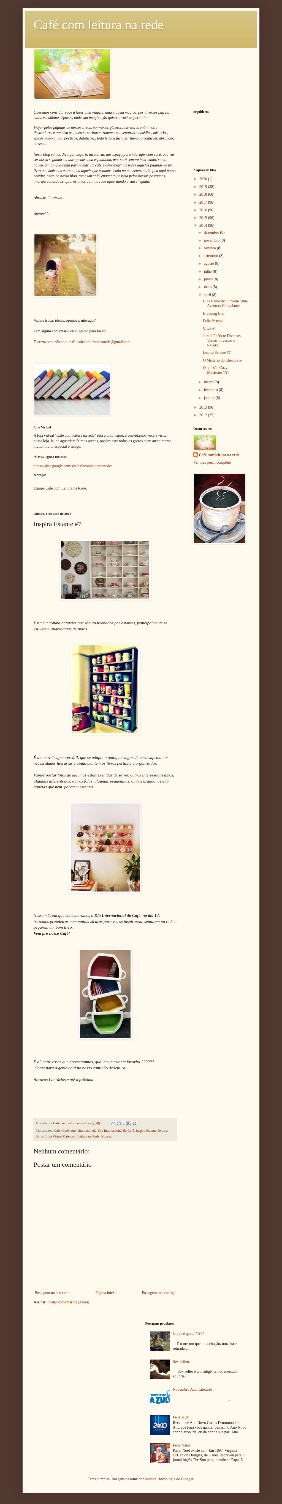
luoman (150, 1479)
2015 (203, 218)
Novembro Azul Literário (192, 1389)
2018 (203, 194)
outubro (210, 248)
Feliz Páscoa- (213, 321)
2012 (203, 415)
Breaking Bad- (214, 313)
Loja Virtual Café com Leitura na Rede (72, 1136)
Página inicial (106, 1293)
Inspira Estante (146, 1131)
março (209, 382)
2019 (203, 187)
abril (208, 295)
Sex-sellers (181, 1362)
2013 (203, 407)
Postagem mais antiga (158, 1293)
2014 (203, 225)
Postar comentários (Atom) (68, 1302)
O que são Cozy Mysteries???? (216, 370)
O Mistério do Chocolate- (222, 360)
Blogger (187, 1479)
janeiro (209, 398)
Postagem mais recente (52, 1293)
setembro (211, 256)
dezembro (212, 232)
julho (208, 271)
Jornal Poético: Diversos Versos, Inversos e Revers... (222, 340)
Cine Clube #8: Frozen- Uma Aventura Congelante (225, 303)
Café (57, 1131)
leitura (162, 1131)
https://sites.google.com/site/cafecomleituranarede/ (73, 466)
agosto (209, 263)
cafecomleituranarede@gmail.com (104, 342)
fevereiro (211, 390)
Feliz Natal (181, 1445)
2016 (203, 210)
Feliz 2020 (181, 1417)
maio (208, 287)
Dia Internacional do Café (116, 1131)
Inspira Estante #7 (217, 353)
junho (208, 279)
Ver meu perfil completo (212, 462)
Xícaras (106, 1136)
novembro (212, 240)
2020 (203, 179)
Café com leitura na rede (99, 24)
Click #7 (209, 328)
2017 (203, 202)
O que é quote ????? (188, 1333)
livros (40, 1136)
